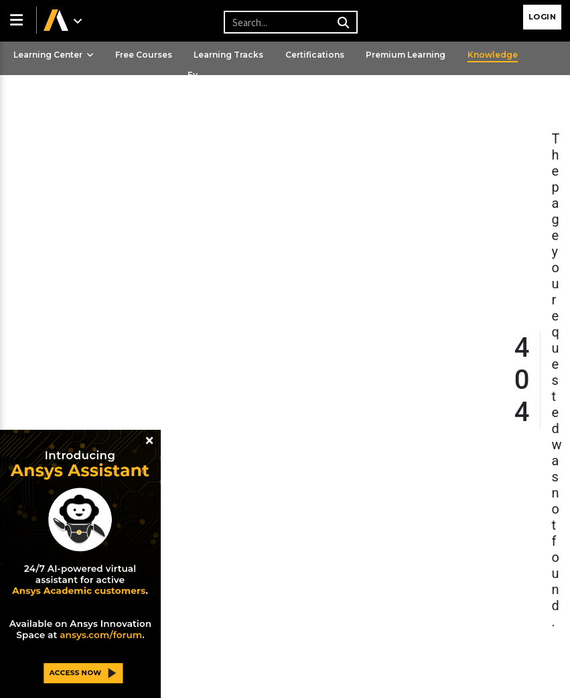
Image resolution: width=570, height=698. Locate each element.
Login (542, 16)
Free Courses (143, 55)
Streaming (35, 99)
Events (193, 87)
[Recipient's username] (288, 22)
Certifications (314, 55)
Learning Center (53, 55)
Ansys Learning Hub (123, 99)
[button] (18, 20)
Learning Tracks (228, 55)
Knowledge (493, 55)
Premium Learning (405, 55)
